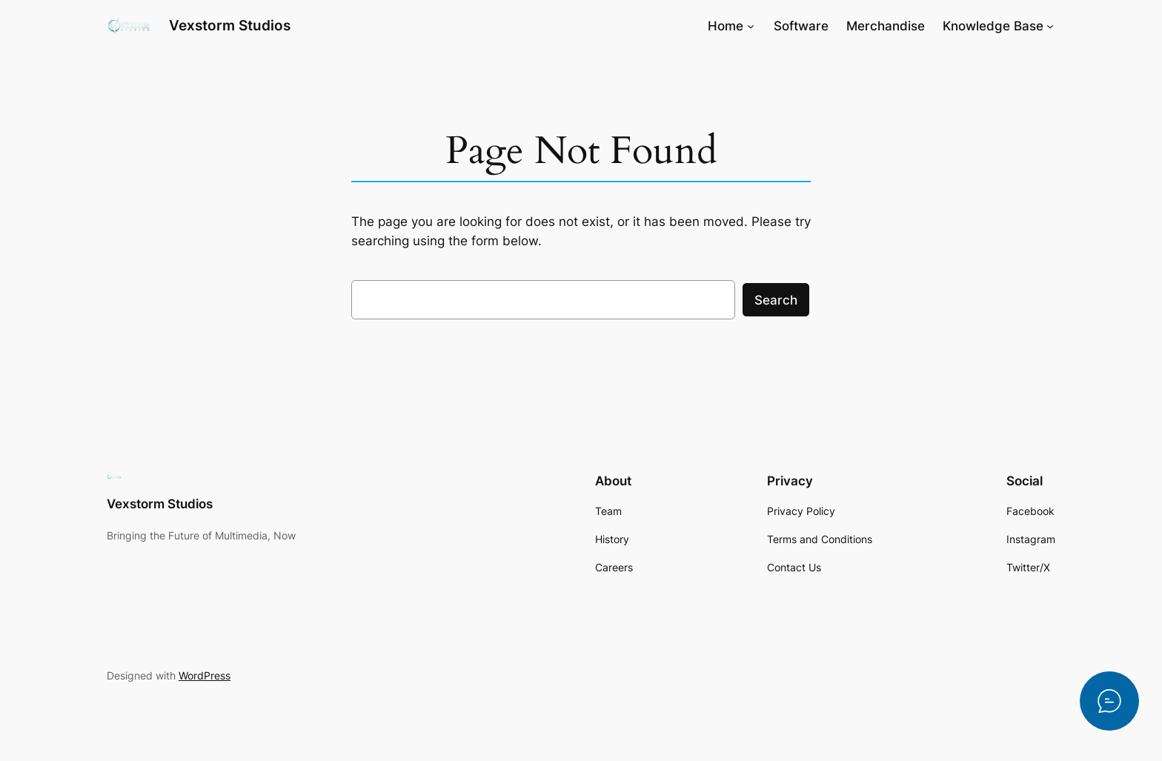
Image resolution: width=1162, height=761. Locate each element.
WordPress (204, 675)
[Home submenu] (750, 26)
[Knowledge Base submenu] (1050, 26)
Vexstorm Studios (229, 25)
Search (775, 300)
